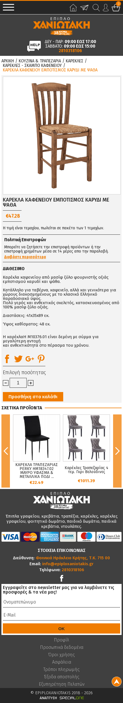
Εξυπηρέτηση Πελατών (61, 684)
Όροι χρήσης (61, 655)
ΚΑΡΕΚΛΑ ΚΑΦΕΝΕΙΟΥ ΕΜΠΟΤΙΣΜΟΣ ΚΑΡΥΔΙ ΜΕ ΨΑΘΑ (50, 70)
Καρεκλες (74, 61)
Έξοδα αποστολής (61, 677)
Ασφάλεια (61, 662)
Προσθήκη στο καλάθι (33, 397)
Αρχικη (7, 61)
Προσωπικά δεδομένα (61, 647)
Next (117, 451)
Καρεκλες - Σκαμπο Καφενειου (32, 65)
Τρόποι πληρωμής (61, 669)
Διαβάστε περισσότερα (25, 257)
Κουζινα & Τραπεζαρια (40, 61)
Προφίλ (61, 640)
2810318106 (70, 50)
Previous (5, 451)
